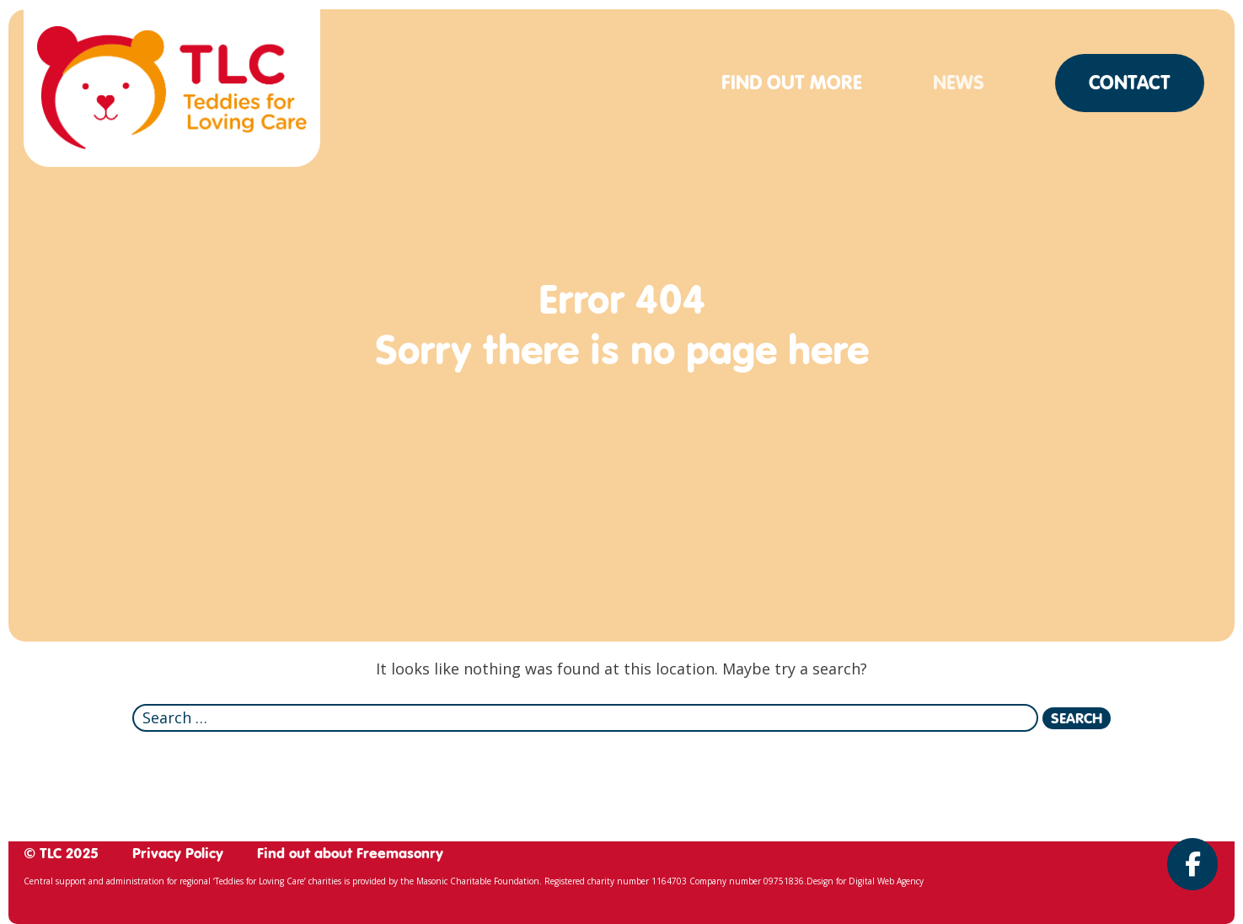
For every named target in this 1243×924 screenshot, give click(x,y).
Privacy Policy (177, 853)
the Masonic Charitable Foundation (469, 881)
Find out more (791, 83)
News (958, 83)
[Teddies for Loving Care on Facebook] (1192, 864)
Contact (1130, 83)
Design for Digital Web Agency (865, 881)
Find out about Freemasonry (350, 853)
